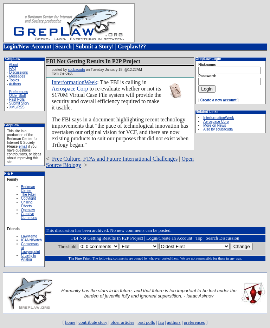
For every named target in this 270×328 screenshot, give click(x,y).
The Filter (28, 194)
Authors (15, 84)
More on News (214, 125)
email (23, 146)
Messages (17, 76)
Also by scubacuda (218, 129)
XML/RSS (17, 107)
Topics (14, 80)
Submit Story (19, 103)
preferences (194, 322)
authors (173, 322)
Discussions (18, 72)
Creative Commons (29, 216)
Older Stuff (17, 96)
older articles (122, 322)
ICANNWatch (31, 240)
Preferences (18, 92)
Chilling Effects (27, 204)
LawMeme (29, 236)
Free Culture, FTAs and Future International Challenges (115, 159)
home (70, 322)
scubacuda (76, 70)
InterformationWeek (74, 82)
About (13, 65)
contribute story (92, 322)
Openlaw (28, 210)
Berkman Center (28, 189)
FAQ (12, 69)
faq (161, 322)
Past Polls (17, 99)
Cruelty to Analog (28, 257)
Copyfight (28, 198)
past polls (146, 322)
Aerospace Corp (70, 89)
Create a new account (218, 100)
